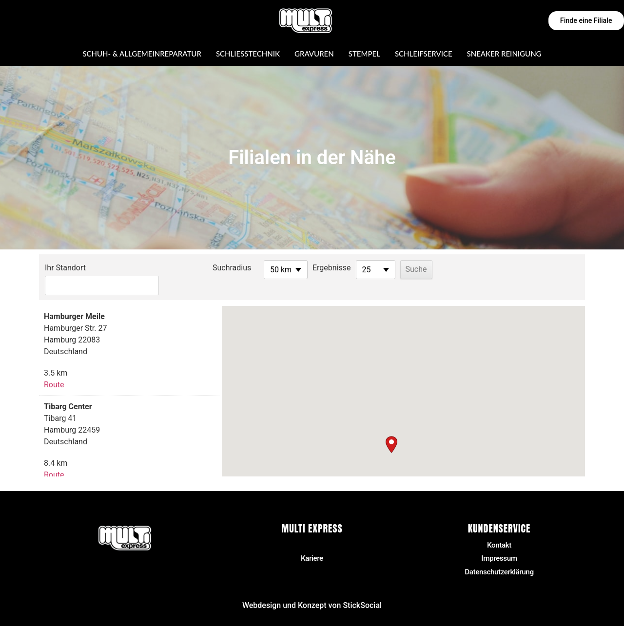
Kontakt (499, 529)
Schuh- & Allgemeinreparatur (141, 53)
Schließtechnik (248, 53)
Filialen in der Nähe (312, 529)
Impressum (499, 544)
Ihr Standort (65, 267)
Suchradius (207, 267)
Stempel (364, 53)
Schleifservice (423, 53)
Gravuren (314, 53)
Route (54, 369)
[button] (391, 428)
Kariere (312, 544)
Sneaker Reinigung (504, 53)
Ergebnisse (307, 267)
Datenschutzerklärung (499, 557)
